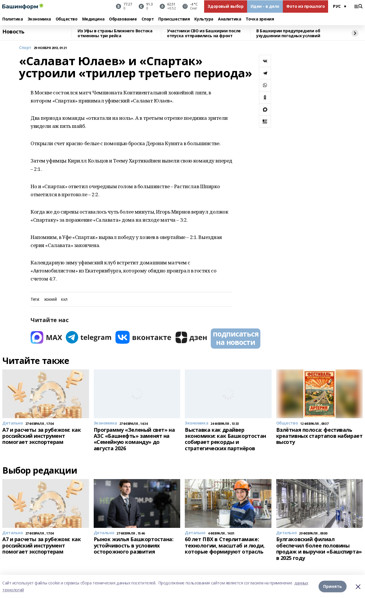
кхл (64, 299)
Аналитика (229, 19)
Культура (203, 19)
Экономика (39, 19)
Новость (13, 32)
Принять (332, 586)
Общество (67, 19)
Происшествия (174, 19)
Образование (123, 19)
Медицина (93, 19)
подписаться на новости (235, 338)
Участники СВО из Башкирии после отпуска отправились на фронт (204, 33)
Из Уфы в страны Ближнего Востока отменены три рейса (115, 33)
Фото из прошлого (305, 6)
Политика (12, 19)
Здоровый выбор (225, 6)
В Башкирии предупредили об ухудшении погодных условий (288, 33)
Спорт (148, 19)
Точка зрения (260, 19)
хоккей (50, 299)
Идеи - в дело (265, 6)
